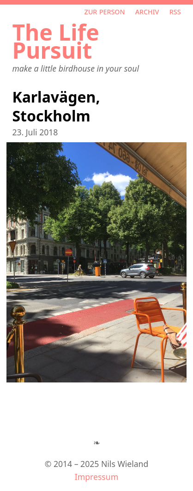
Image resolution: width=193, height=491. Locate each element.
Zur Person (104, 11)
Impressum (96, 476)
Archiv (147, 11)
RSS (175, 11)
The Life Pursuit (55, 41)
